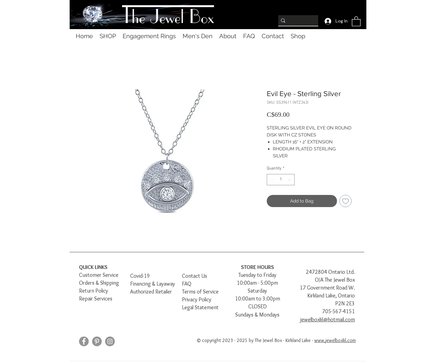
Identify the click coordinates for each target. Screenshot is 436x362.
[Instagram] (110, 341)
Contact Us (194, 276)
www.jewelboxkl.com (335, 340)
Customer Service (98, 275)
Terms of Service (200, 291)
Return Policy (93, 290)
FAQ (186, 283)
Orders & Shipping (99, 283)
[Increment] (290, 179)
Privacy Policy (196, 299)
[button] (356, 21)
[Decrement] (271, 179)
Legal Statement (200, 307)
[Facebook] (84, 341)
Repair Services (95, 298)
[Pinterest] (97, 341)
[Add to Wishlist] (345, 201)
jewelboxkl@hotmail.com (327, 319)
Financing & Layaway (152, 283)
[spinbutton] (280, 179)
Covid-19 (140, 276)
